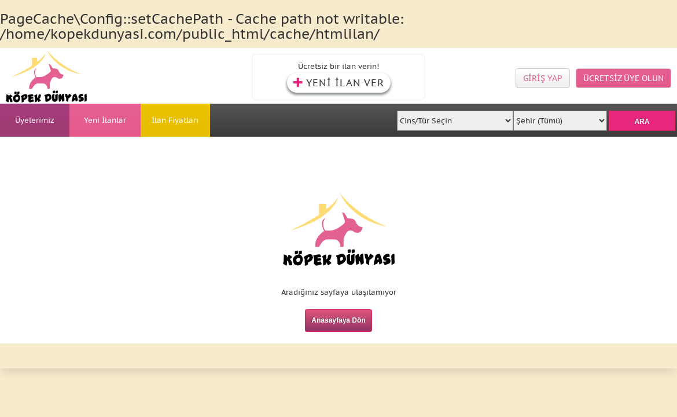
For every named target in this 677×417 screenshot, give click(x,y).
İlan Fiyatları (175, 120)
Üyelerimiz (34, 120)
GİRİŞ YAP (542, 78)
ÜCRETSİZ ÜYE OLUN (623, 78)
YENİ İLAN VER (338, 82)
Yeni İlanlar (105, 120)
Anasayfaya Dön (338, 320)
